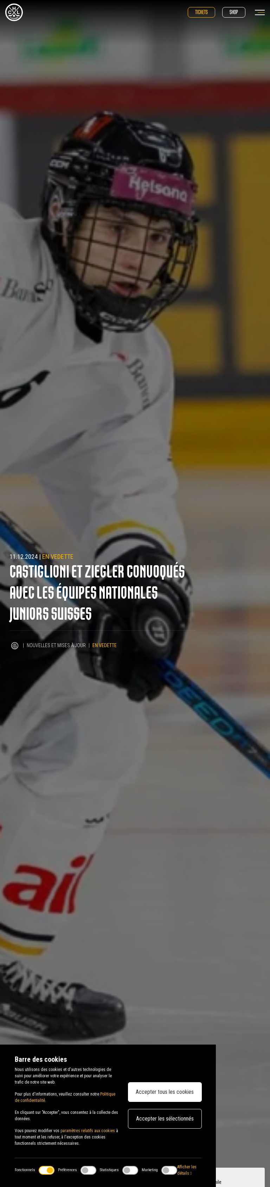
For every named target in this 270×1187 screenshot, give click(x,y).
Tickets (201, 12)
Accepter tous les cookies (165, 1092)
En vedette (57, 556)
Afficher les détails (187, 1170)
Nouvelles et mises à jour (56, 645)
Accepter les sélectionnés (165, 1118)
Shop (234, 12)
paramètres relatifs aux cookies (87, 1130)
